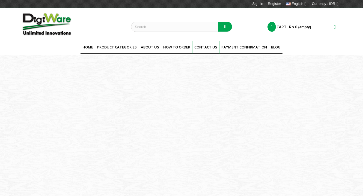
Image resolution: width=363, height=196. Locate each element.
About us (150, 47)
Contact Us (205, 47)
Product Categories (117, 47)
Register (274, 4)
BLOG (276, 47)
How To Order (176, 47)
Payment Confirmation (244, 47)
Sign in (257, 4)
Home (87, 47)
